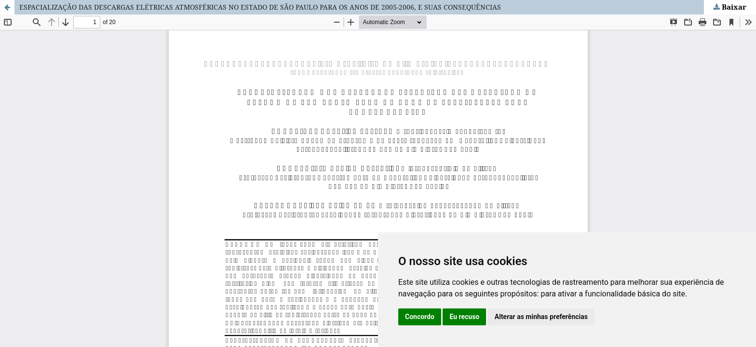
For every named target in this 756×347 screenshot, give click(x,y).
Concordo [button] (419, 316)
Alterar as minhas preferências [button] (541, 316)
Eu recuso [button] (464, 316)
